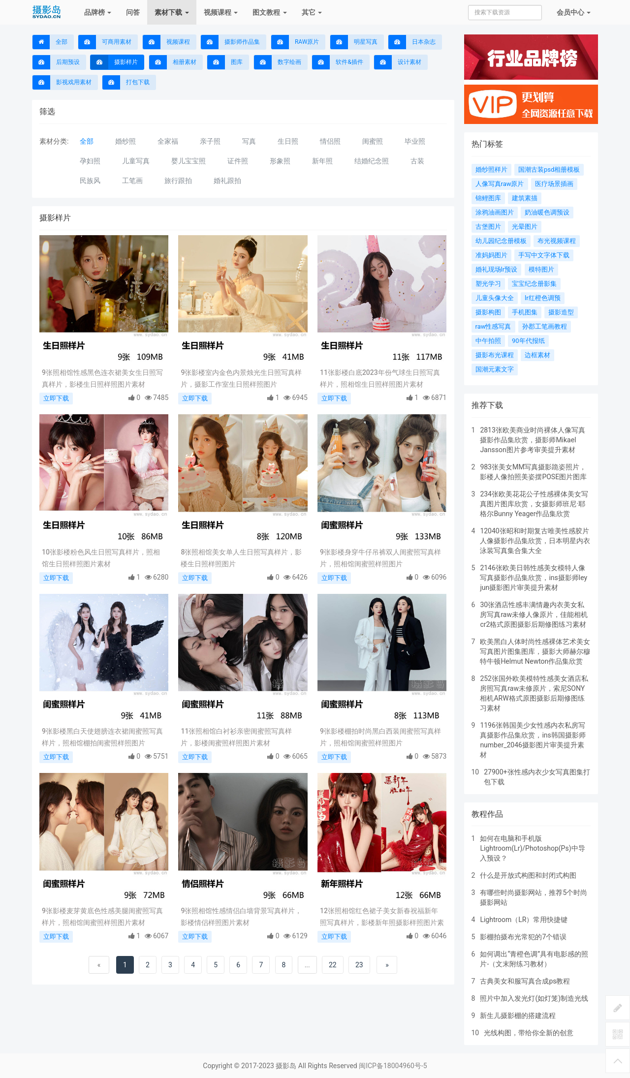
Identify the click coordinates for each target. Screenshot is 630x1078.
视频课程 (221, 12)
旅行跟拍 (178, 181)
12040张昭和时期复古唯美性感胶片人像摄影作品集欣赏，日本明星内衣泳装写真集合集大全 (535, 540)
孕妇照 (90, 161)
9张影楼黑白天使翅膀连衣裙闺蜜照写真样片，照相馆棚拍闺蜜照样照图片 (102, 737)
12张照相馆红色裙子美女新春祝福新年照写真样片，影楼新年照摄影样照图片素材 (382, 917)
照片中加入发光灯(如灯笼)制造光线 (534, 998)
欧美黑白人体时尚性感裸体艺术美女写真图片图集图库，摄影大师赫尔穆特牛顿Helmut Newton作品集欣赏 (535, 651)
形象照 (280, 161)
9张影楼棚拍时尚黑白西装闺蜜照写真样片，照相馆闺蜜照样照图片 (380, 737)
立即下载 (56, 398)
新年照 (322, 161)
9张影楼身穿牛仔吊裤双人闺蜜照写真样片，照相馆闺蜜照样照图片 (380, 558)
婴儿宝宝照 (188, 161)
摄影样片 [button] (114, 62)
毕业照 (415, 141)
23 (359, 965)
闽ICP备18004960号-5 (393, 1066)
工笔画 (132, 181)
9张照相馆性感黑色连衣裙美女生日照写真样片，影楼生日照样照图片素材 (102, 378)
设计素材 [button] (397, 62)
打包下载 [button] (126, 82)
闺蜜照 (372, 141)
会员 (574, 12)
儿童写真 (136, 161)
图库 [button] (225, 62)
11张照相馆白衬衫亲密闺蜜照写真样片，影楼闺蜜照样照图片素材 (236, 737)
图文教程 (269, 12)
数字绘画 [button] (277, 62)
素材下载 (172, 12)
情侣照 (330, 141)
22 (333, 965)
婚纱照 (125, 141)
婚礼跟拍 (227, 181)
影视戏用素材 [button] (62, 82)
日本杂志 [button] (412, 42)
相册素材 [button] (172, 62)
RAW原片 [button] (295, 42)
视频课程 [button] (166, 42)
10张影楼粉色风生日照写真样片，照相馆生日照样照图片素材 (101, 558)
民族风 (90, 181)
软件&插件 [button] (337, 62)
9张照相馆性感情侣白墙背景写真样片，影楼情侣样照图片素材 (241, 916)
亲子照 (210, 141)
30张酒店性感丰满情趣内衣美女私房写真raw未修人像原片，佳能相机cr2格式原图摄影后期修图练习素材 (534, 614)
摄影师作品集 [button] (230, 42)
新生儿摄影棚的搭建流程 (518, 1015)
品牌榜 (97, 12)
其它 (312, 12)
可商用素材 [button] (104, 42)
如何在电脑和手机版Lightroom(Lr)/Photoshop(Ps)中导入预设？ (532, 848)
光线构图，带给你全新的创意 (528, 1033)
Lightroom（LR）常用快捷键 (523, 920)
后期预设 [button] (56, 62)
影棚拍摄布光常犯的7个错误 (523, 937)
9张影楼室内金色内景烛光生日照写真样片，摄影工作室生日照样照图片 (241, 378)
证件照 (237, 161)
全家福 (168, 141)
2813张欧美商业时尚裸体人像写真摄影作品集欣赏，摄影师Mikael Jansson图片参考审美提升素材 (532, 440)
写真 (249, 141)
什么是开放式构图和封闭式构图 (528, 875)
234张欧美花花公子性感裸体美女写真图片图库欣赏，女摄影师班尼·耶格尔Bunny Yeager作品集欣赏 (534, 504)
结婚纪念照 (371, 161)
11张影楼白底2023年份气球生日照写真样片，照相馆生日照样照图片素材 (380, 378)
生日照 (288, 141)
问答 (133, 12)
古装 (417, 161)
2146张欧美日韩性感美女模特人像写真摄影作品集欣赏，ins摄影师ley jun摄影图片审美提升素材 (533, 577)
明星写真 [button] (354, 42)
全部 (49, 42)
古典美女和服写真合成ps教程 (525, 981)
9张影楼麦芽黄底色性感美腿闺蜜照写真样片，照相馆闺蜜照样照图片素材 (102, 916)
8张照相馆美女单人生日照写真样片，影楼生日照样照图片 (241, 558)
